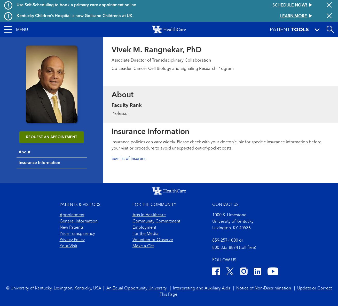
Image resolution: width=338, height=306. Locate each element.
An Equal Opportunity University (137, 288)
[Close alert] (329, 5)
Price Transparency (77, 234)
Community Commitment (156, 221)
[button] (16, 29)
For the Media (145, 234)
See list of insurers (128, 159)
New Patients (72, 228)
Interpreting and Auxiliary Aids (202, 288)
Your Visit (68, 246)
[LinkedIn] (257, 272)
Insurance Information (39, 163)
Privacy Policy (72, 240)
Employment (144, 228)
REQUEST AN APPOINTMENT (51, 137)
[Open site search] (330, 29)
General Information (79, 221)
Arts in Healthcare (149, 215)
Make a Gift (143, 246)
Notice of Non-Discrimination (264, 288)
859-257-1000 (225, 240)
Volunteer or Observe (152, 240)
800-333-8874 (225, 248)
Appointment (72, 215)
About (24, 152)
